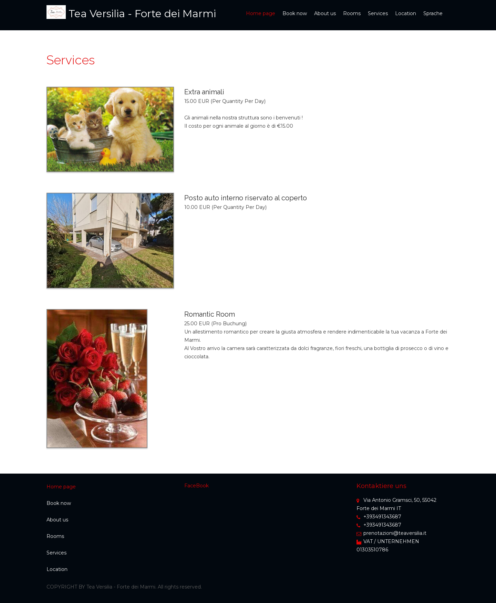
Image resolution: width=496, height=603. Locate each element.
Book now (294, 13)
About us (325, 13)
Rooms (352, 13)
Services (378, 13)
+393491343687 (378, 517)
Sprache (433, 13)
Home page (260, 13)
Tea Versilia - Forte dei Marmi (142, 13)
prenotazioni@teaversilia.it (391, 533)
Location (405, 13)
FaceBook (196, 486)
